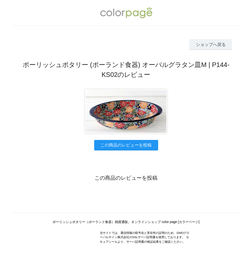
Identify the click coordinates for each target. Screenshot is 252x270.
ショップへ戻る (211, 44)
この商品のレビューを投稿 (126, 145)
